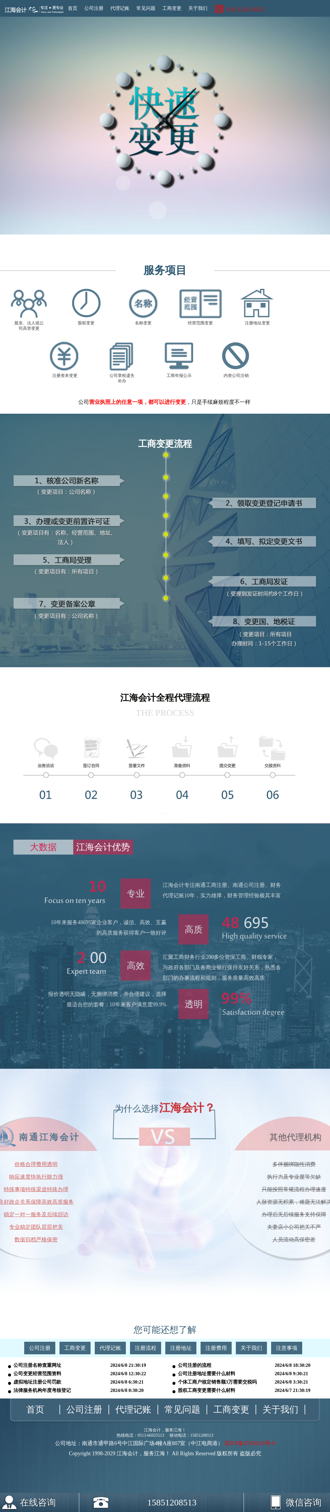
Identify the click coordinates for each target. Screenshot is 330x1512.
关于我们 (197, 8)
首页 (72, 8)
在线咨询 (38, 1502)
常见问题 (145, 8)
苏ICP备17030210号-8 (249, 1443)
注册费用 (216, 1348)
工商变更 (171, 8)
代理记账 (119, 8)
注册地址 (181, 1348)
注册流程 (145, 1348)
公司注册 (93, 8)
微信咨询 (286, 1500)
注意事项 (286, 1348)
